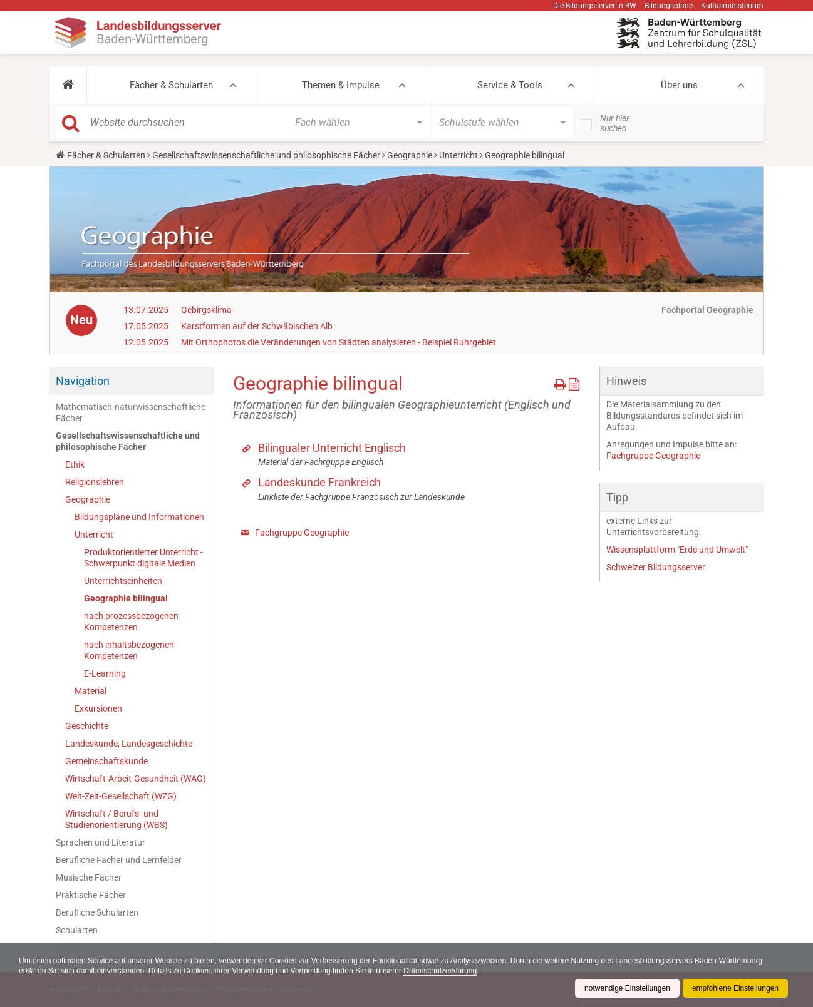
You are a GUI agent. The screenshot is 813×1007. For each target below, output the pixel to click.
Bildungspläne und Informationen (139, 517)
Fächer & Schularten (171, 85)
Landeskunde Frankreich (319, 482)
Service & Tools (509, 85)
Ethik (75, 464)
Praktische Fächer (91, 895)
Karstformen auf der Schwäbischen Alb (257, 326)
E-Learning (105, 673)
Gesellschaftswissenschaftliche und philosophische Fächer (266, 155)
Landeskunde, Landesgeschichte (128, 744)
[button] (68, 85)
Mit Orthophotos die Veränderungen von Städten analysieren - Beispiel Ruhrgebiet (338, 342)
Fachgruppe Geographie (302, 533)
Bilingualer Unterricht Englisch (332, 447)
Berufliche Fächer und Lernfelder (119, 860)
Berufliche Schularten (97, 912)
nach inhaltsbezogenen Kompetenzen (129, 650)
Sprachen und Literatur (100, 842)
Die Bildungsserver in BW (594, 5)
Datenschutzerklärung (440, 970)
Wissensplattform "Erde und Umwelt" (677, 549)
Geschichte (86, 726)
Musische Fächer (89, 877)
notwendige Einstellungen (627, 988)
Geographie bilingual (126, 598)
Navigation (83, 380)
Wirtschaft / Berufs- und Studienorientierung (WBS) (116, 819)
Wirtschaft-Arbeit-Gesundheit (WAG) (135, 779)
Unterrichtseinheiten (123, 581)
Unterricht (458, 155)
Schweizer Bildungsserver (655, 567)
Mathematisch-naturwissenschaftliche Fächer (130, 412)
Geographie (409, 155)
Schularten (77, 930)
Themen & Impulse (341, 85)
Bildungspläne (669, 5)
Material (90, 691)
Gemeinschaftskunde (106, 761)
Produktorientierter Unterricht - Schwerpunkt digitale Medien (143, 557)
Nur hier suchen (614, 123)
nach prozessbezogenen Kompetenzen (131, 621)
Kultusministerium (732, 5)
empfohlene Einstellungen (735, 988)
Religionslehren (94, 482)
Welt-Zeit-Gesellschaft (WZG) (121, 796)
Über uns (679, 85)
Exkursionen (98, 708)
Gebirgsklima (206, 310)
